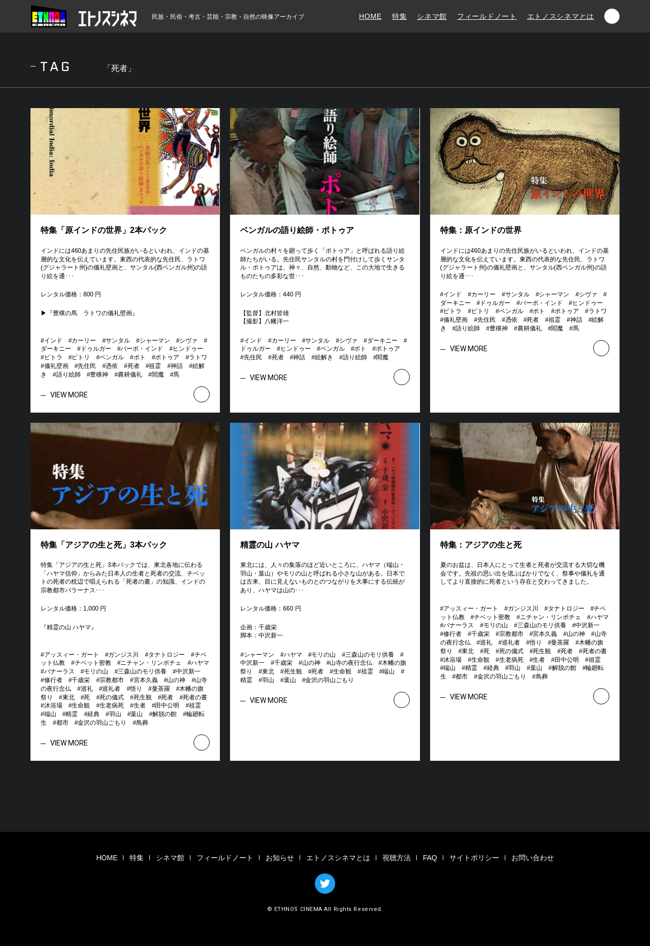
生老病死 (112, 705)
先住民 (87, 365)
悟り (136, 688)
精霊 (72, 714)
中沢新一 (188, 671)
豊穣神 (99, 374)
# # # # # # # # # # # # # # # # (323, 349)
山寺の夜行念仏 (351, 662)
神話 (177, 365)
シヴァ (188, 340)
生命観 (81, 705)
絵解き (324, 357)
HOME (370, 16)
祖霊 (155, 365)
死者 (133, 365)
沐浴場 (53, 705)
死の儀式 (112, 697)
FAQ (430, 858)
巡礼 (87, 688)
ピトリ (81, 357)
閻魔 (158, 374)
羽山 (115, 714)
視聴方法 (396, 858)
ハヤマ (200, 662)
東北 (68, 697)
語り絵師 (68, 374)
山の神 (176, 680)
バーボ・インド (141, 348)
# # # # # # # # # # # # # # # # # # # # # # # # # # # (127, 357)
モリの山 (96, 671)
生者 (140, 705)
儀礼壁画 (56, 365)
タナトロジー (166, 654)
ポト (140, 357)
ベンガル (112, 357)
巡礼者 (111, 688)
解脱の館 (164, 714)
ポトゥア (167, 357)
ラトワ (198, 357)
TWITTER (325, 883)
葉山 (137, 714)
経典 (93, 714)
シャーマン (155, 340)
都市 (62, 722)
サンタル (118, 340)
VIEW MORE (69, 395)
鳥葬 (142, 722)
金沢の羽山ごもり (102, 722)
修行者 (53, 680)
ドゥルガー (96, 348)
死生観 (143, 697)
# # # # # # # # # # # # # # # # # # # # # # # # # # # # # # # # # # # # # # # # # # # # (128, 688)
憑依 (112, 365)
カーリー (84, 340)
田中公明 (167, 705)
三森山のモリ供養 (142, 671)
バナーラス (59, 671)
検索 (612, 16)
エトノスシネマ (83, 16)
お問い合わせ (532, 858)
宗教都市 (112, 680)
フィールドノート (487, 16)
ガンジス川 (123, 654)
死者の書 (195, 697)
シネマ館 (432, 16)
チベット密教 (93, 662)
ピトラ (53, 357)
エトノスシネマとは (560, 16)
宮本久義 (146, 680)
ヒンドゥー (188, 348)
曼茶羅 (161, 688)
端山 (50, 714)
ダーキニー (56, 348)
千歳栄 (81, 680)
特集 (399, 16)
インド (53, 340)
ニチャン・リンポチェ (150, 662)
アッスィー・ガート (71, 654)
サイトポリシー (474, 858)
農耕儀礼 (130, 374)
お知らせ (280, 858)
